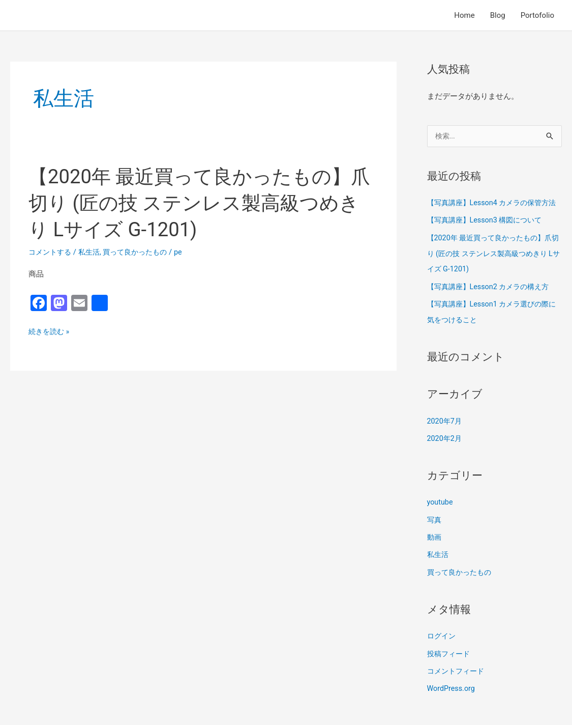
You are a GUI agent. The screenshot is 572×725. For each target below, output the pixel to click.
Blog (497, 15)
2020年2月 (445, 451)
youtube (440, 514)
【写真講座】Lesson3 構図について (488, 235)
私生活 (92, 252)
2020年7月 (445, 433)
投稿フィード (450, 663)
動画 (434, 548)
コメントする (51, 252)
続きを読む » (50, 332)
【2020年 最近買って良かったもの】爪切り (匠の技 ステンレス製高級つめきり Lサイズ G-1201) (202, 202)
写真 (434, 531)
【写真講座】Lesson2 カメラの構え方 (492, 300)
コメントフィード (457, 680)
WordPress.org (452, 698)
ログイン (442, 646)
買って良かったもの (141, 252)
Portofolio (537, 15)
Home (464, 15)
